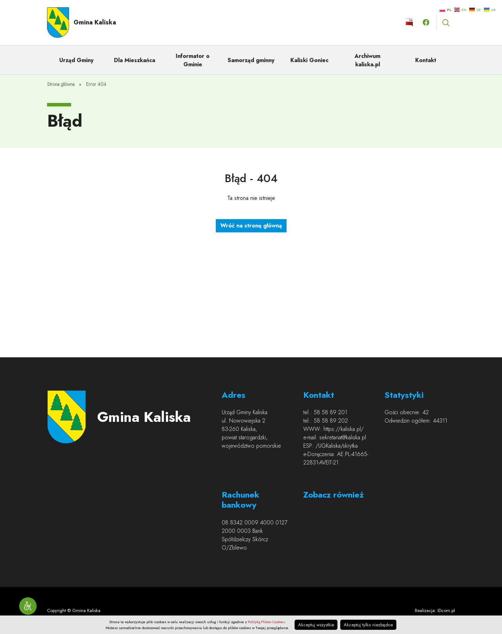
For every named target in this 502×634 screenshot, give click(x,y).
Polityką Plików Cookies (266, 622)
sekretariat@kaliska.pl (342, 437)
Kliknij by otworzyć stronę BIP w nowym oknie (409, 22)
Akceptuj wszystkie (316, 624)
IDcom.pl (446, 610)
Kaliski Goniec (309, 60)
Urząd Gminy (76, 60)
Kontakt (425, 60)
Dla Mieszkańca (134, 60)
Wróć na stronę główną (251, 226)
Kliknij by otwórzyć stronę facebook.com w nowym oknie (426, 22)
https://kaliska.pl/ (344, 429)
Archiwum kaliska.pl (367, 60)
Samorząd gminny (251, 60)
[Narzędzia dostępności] (28, 606)
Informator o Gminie (193, 60)
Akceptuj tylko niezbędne (368, 624)
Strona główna (61, 84)
